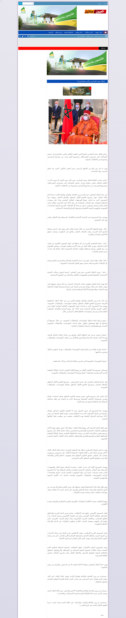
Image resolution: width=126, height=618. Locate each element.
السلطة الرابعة (68, 32)
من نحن (99, 3)
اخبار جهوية (98, 32)
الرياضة (50, 32)
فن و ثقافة (58, 32)
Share (102, 615)
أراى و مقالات (89, 32)
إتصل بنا (105, 3)
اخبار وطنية (78, 32)
